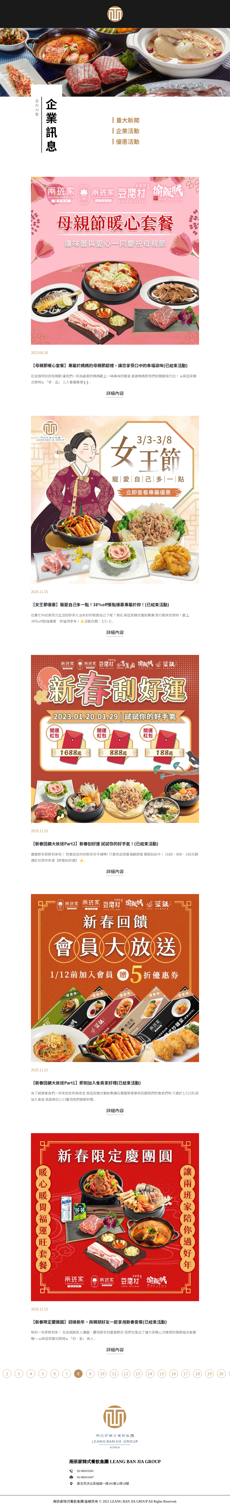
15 (162, 1379)
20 (222, 1379)
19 (210, 1379)
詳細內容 (115, 490)
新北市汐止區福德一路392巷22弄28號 (103, 1483)
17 (186, 1379)
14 (150, 1379)
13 (138, 1379)
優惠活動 (127, 141)
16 (174, 1379)
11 (114, 1379)
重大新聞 (127, 120)
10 (102, 1379)
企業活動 (127, 130)
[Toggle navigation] (8, 13)
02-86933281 (85, 1471)
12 (126, 1379)
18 (198, 1379)
